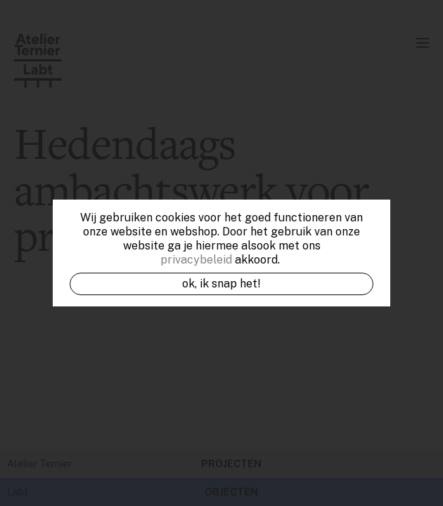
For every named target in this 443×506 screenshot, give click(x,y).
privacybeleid (196, 259)
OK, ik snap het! (221, 283)
